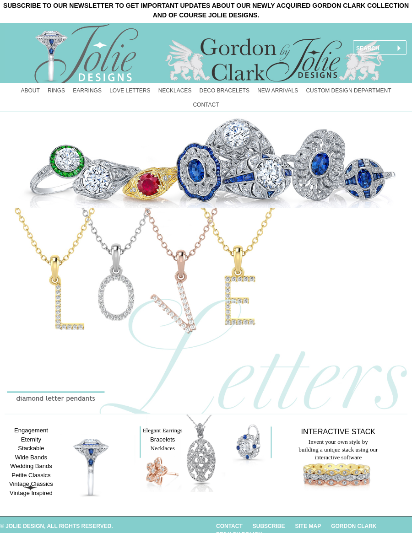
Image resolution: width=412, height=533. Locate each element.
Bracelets (162, 439)
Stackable (31, 448)
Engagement (31, 430)
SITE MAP (308, 526)
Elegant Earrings (163, 430)
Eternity (31, 439)
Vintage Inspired (31, 493)
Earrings (87, 90)
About (30, 90)
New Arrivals (277, 90)
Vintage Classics (31, 483)
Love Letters (129, 90)
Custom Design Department (348, 90)
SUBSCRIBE (269, 526)
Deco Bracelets (224, 90)
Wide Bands (31, 457)
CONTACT (229, 526)
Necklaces (175, 90)
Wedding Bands (31, 466)
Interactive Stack (338, 432)
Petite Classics (30, 475)
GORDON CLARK (353, 526)
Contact (206, 105)
